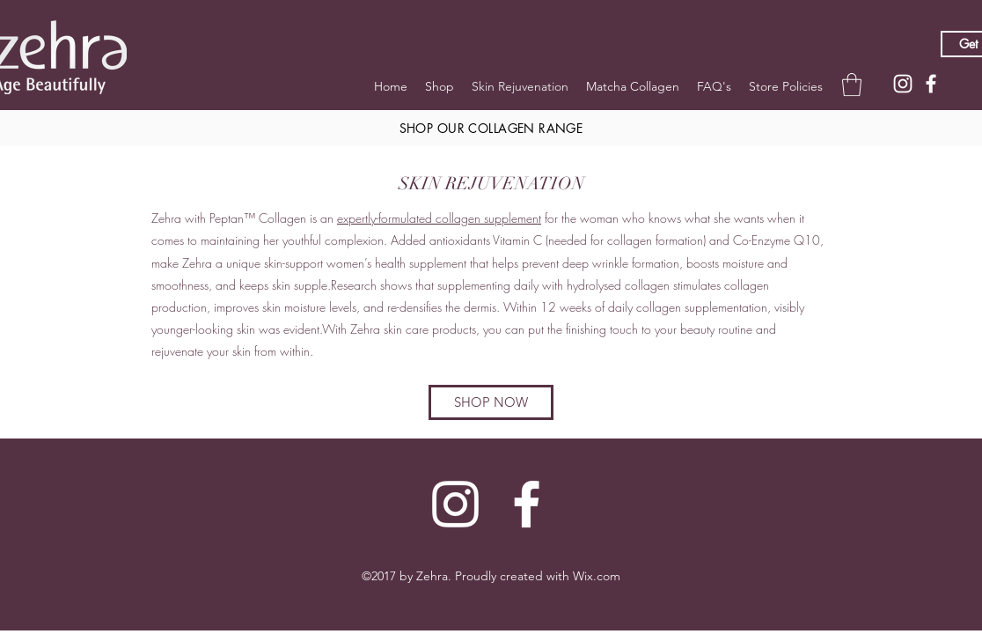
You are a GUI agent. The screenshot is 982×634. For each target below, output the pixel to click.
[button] (851, 84)
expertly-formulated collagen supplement (439, 218)
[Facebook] (931, 83)
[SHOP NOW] (491, 402)
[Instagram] (902, 83)
